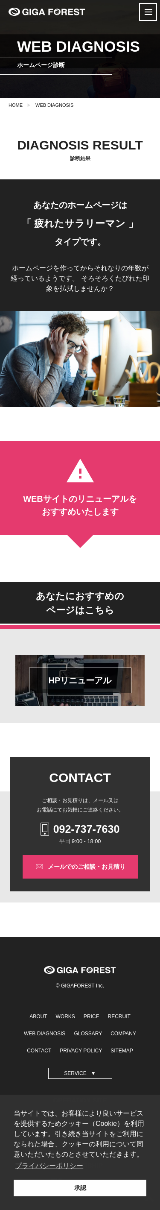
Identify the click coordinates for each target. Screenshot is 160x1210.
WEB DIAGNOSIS (54, 105)
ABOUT (38, 1017)
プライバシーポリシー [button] (49, 1165)
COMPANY (123, 1034)
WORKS (65, 1017)
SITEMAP (122, 1051)
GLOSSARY (88, 1034)
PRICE (91, 1017)
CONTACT (39, 1051)
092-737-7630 (80, 829)
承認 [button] (80, 1187)
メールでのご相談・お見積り (80, 867)
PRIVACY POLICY (81, 1051)
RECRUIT (119, 1017)
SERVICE (75, 1073)
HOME (16, 105)
